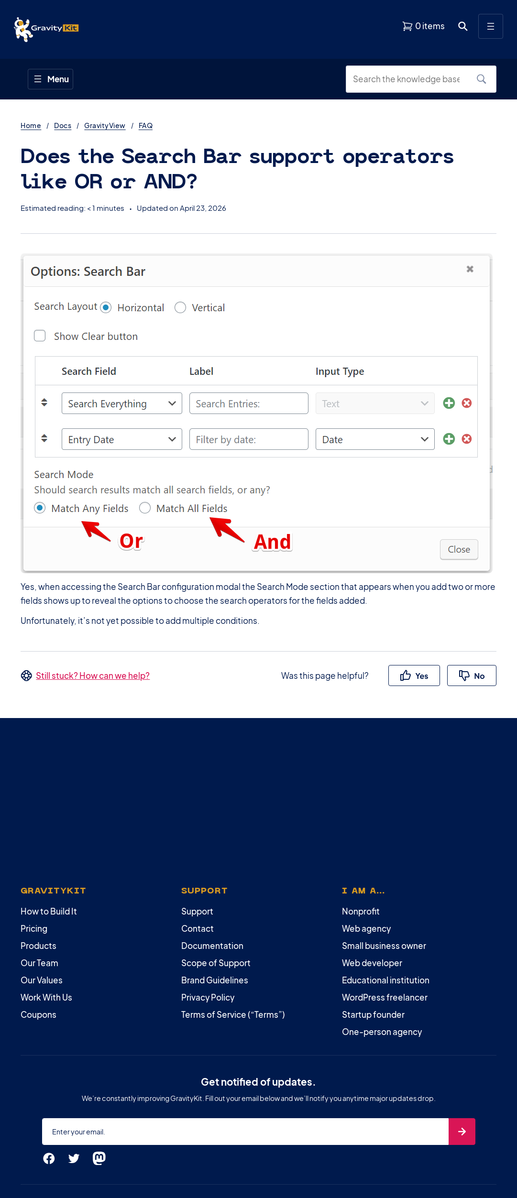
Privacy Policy (207, 997)
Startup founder (373, 1014)
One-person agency (382, 1031)
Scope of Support (216, 963)
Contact (197, 928)
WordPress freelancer (385, 997)
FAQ (146, 125)
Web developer (372, 963)
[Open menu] (490, 26)
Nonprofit (361, 911)
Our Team (39, 963)
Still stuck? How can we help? (93, 675)
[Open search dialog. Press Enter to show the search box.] (463, 26)
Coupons (38, 1014)
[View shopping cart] (423, 26)
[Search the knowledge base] (410, 79)
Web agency (366, 928)
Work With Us (46, 997)
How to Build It (49, 911)
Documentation (212, 945)
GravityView (104, 125)
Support (197, 911)
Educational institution (385, 980)
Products (38, 945)
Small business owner (384, 945)
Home (31, 125)
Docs (62, 125)
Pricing (34, 928)
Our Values (42, 980)
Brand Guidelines (214, 980)
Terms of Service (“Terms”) (233, 1014)
